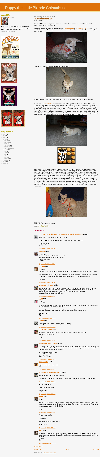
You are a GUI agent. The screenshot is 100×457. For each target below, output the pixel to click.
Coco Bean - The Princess (48, 343)
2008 (4, 161)
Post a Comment (38, 446)
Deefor (41, 320)
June (6, 152)
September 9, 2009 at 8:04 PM (47, 248)
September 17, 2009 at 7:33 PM (47, 394)
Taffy (41, 430)
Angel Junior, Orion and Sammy (50, 372)
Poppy (12, 17)
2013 (4, 134)
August (6, 149)
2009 (4, 139)
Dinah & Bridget (48, 104)
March (6, 157)
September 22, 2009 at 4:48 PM (47, 443)
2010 (4, 137)
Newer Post (37, 449)
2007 (4, 163)
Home (67, 449)
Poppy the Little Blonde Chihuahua (35, 8)
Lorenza (42, 251)
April (6, 155)
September (7, 145)
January (7, 160)
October (7, 143)
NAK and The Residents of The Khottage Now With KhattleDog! (61, 234)
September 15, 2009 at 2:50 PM (47, 359)
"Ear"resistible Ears (80, 28)
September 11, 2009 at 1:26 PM (47, 327)
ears (48, 226)
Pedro (41, 396)
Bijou (41, 299)
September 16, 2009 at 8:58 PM (47, 369)
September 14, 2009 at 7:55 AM (47, 340)
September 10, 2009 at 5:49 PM (47, 318)
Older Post (95, 449)
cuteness (44, 226)
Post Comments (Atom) (49, 453)
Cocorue (42, 266)
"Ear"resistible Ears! (9, 148)
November (7, 142)
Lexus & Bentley (69, 28)
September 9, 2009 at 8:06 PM (47, 264)
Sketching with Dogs (46, 285)
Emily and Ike (43, 362)
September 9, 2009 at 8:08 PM (47, 282)
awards (40, 226)
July (6, 151)
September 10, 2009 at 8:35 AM (47, 296)
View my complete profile (8, 31)
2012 (4, 135)
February (7, 158)
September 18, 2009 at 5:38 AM (47, 412)
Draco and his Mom (46, 329)
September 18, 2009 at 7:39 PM (47, 427)
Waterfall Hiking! (8, 146)
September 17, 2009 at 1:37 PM (47, 381)
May (6, 154)
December (7, 140)
